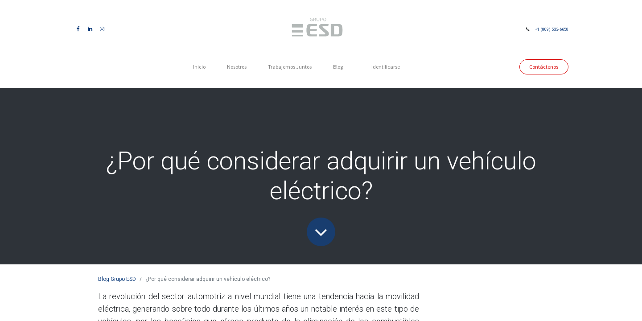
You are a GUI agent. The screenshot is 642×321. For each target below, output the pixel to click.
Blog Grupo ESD (117, 279)
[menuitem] (199, 66)
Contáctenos (543, 66)
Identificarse (385, 66)
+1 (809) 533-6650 (551, 29)
